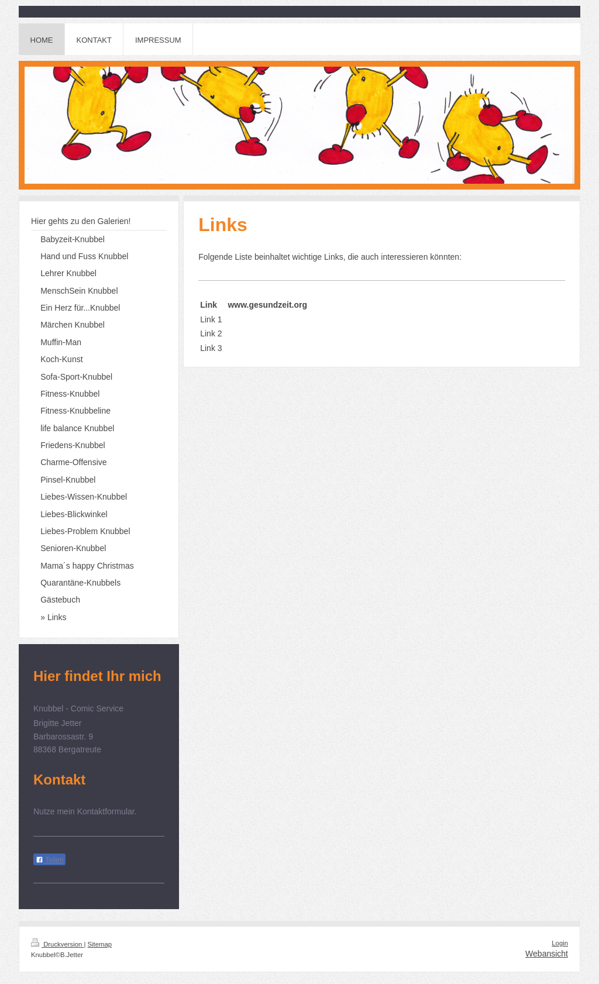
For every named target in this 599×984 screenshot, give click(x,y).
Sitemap (100, 944)
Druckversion (57, 944)
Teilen (49, 860)
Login (560, 943)
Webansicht (546, 953)
